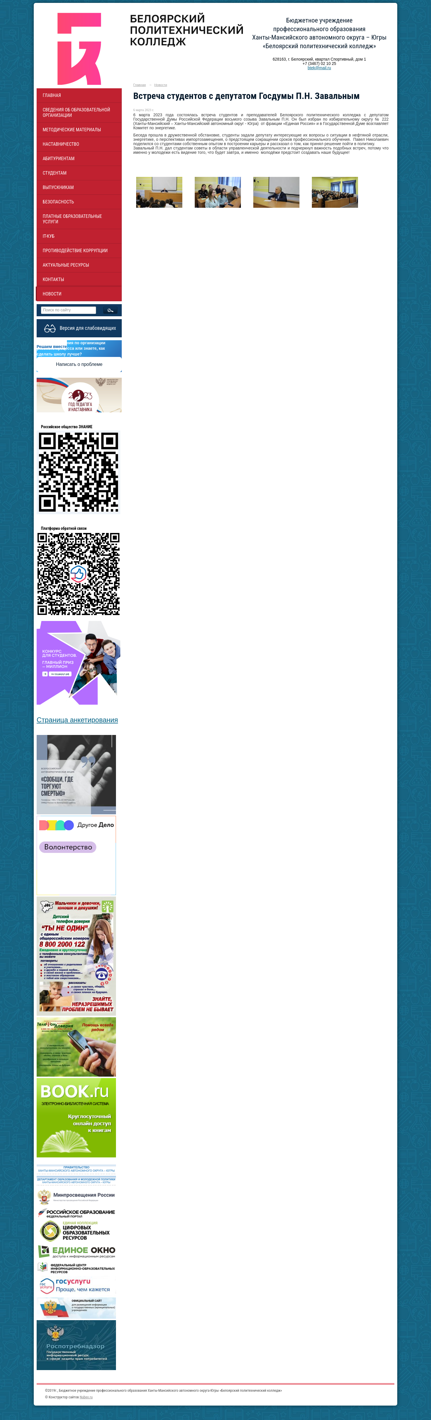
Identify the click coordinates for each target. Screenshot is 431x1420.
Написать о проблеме (79, 364)
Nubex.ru (86, 1397)
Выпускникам (58, 187)
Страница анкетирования (77, 720)
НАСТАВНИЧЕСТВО (61, 144)
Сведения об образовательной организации (76, 112)
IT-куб (49, 236)
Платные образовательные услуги (72, 219)
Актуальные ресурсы (66, 265)
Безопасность (58, 202)
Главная (52, 95)
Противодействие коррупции (75, 250)
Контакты (53, 279)
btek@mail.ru (319, 68)
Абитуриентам (58, 158)
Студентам (55, 173)
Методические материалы (72, 129)
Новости (52, 294)
